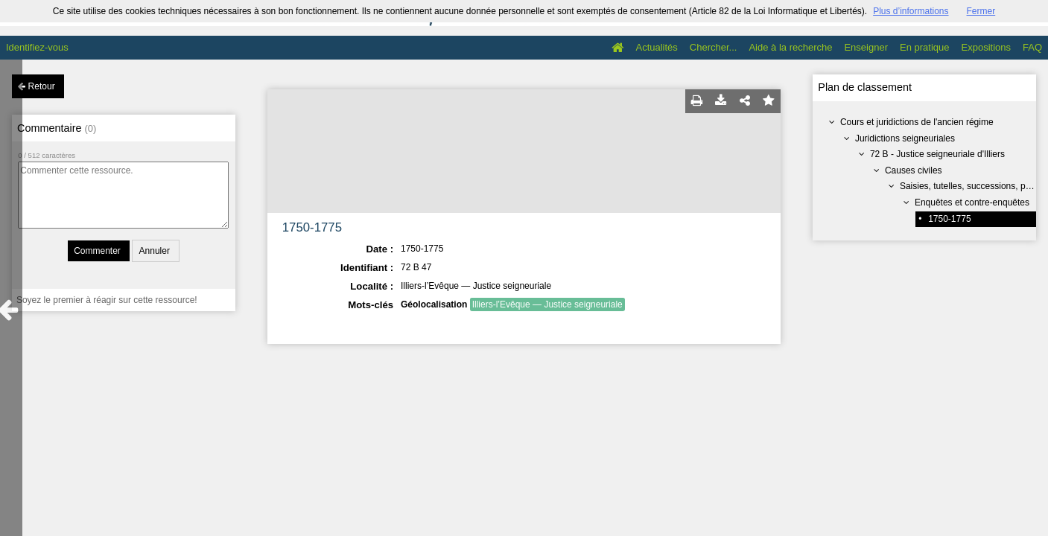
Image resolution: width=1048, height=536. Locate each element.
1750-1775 (949, 219)
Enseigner (866, 47)
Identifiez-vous (37, 47)
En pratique (925, 47)
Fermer (981, 11)
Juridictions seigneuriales (905, 138)
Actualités (656, 47)
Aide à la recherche (790, 47)
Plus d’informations (910, 11)
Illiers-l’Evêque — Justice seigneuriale (547, 304)
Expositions (986, 47)
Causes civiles (913, 170)
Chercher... (713, 47)
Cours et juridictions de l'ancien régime (917, 122)
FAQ (1032, 47)
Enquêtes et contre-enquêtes (972, 202)
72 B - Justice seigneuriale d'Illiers (937, 154)
